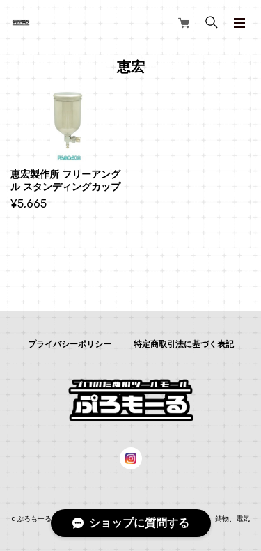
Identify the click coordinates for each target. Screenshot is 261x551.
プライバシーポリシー (69, 344)
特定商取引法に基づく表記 (184, 344)
